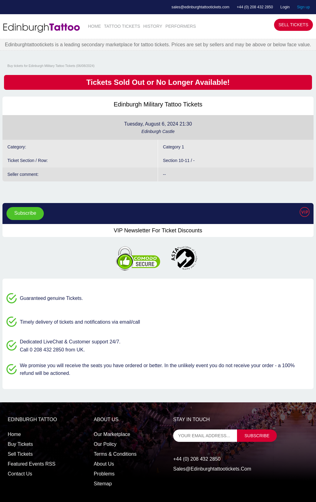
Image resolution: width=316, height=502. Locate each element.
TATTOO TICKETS (122, 26)
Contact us (20, 473)
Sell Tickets (293, 24)
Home (14, 434)
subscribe (256, 435)
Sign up (303, 7)
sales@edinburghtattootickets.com (200, 7)
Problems (104, 473)
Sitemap (103, 483)
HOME (94, 26)
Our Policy (105, 444)
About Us (104, 464)
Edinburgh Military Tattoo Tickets (158, 104)
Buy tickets (20, 444)
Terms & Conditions (115, 454)
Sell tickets (20, 454)
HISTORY (152, 26)
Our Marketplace (112, 434)
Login (285, 7)
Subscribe (25, 213)
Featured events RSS (32, 464)
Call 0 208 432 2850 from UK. (52, 349)
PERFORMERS (180, 26)
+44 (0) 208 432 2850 (255, 7)
